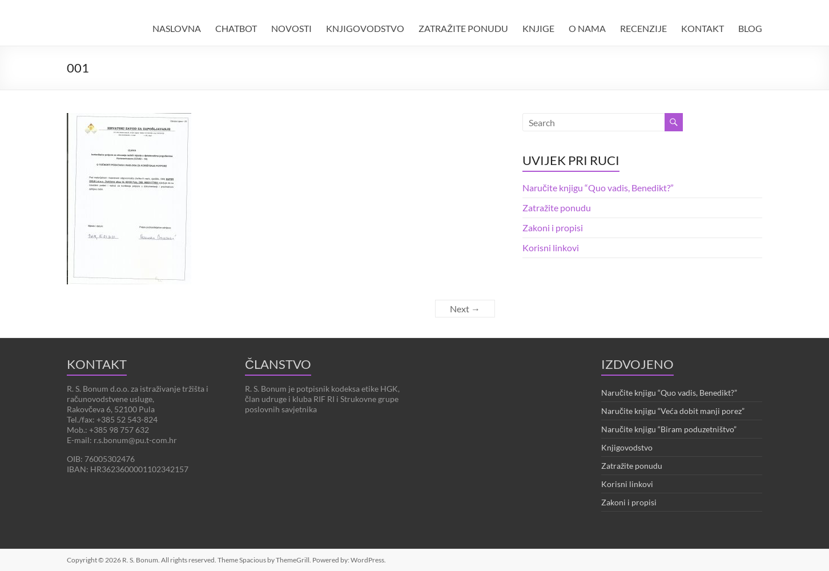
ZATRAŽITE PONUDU (463, 28)
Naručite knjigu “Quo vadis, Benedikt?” (598, 187)
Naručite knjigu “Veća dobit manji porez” (673, 411)
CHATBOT (236, 28)
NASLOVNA (176, 28)
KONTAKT (702, 28)
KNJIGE (538, 28)
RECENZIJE (643, 28)
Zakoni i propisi (552, 227)
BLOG (750, 28)
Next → (465, 308)
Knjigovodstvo (627, 447)
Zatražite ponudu (556, 207)
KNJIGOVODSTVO (365, 28)
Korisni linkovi (550, 247)
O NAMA (587, 28)
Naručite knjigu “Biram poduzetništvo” (669, 429)
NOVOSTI (291, 28)
